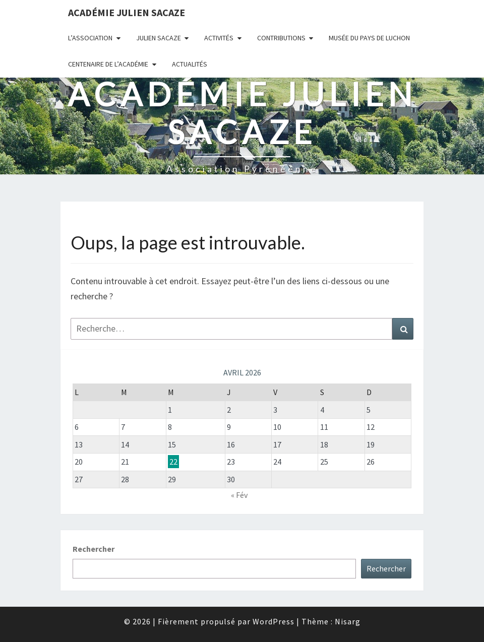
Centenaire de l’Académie (108, 64)
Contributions (281, 37)
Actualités (189, 64)
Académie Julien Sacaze (126, 12)
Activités (218, 37)
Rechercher (93, 549)
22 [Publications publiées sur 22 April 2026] (173, 462)
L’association (90, 37)
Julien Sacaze (158, 37)
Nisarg (347, 621)
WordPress (273, 621)
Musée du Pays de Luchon (369, 37)
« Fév (239, 495)
